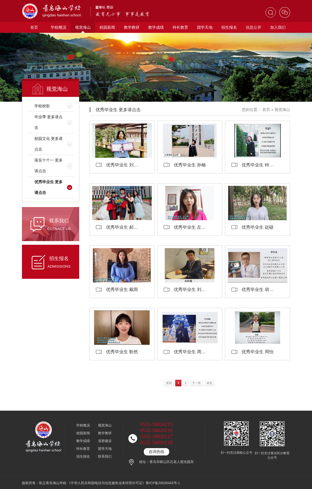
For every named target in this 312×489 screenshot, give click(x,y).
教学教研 (131, 27)
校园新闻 (107, 27)
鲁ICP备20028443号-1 (163, 483)
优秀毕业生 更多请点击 (48, 187)
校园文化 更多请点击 (48, 143)
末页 (209, 383)
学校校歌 (42, 106)
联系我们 (105, 456)
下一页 (196, 383)
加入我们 (278, 27)
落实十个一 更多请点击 (48, 165)
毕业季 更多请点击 (48, 122)
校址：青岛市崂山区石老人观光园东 (166, 462)
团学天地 (205, 27)
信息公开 (253, 27)
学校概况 (58, 27)
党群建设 (105, 441)
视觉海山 (83, 27)
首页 (34, 27)
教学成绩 (156, 27)
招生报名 (229, 27)
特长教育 (180, 27)
